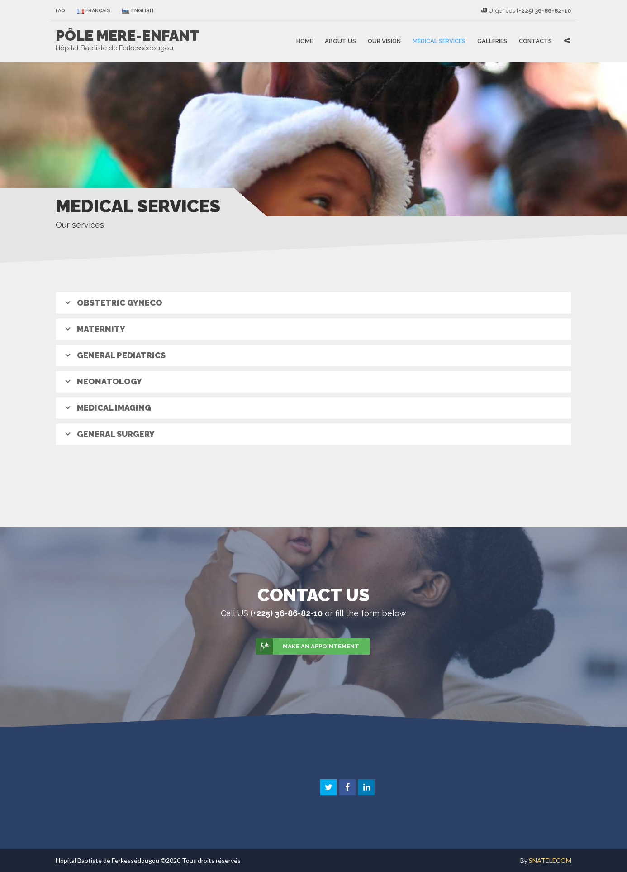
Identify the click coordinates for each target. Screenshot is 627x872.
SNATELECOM (550, 860)
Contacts (535, 40)
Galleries (492, 40)
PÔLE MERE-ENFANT (127, 36)
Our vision (384, 40)
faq (60, 11)
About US (340, 40)
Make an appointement (308, 646)
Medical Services (439, 40)
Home (304, 40)
